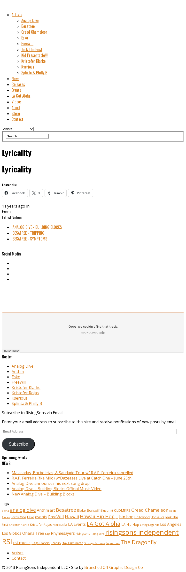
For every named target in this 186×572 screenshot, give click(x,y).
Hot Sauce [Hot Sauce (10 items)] (157, 517)
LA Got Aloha (21, 96)
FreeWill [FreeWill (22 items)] (56, 516)
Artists (17, 14)
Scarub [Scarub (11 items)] (56, 543)
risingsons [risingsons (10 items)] (83, 534)
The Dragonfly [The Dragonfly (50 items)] (138, 542)
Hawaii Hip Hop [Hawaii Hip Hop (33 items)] (97, 516)
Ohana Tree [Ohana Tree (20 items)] (33, 533)
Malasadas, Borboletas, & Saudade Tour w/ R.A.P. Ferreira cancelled (72, 472)
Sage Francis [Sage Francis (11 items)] (40, 543)
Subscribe (18, 444)
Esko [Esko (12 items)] (30, 517)
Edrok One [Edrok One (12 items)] (18, 517)
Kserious (27, 67)
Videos (17, 102)
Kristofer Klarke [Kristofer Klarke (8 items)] (19, 524)
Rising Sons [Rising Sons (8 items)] (97, 533)
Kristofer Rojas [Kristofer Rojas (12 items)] (41, 524)
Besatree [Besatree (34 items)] (66, 510)
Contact (17, 119)
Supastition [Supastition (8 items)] (113, 543)
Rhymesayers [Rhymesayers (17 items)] (63, 533)
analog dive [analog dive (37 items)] (23, 509)
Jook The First (31, 49)
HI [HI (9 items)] (117, 517)
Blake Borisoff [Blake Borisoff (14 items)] (88, 510)
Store (16, 113)
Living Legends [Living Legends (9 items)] (149, 524)
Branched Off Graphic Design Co (113, 567)
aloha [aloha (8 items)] (5, 510)
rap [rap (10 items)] (47, 534)
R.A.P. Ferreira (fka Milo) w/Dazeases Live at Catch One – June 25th (72, 478)
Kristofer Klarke (33, 61)
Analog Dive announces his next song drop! (51, 483)
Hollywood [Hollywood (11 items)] (142, 517)
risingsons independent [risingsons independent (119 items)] (142, 532)
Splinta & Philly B (34, 73)
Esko (24, 38)
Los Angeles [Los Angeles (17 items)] (170, 524)
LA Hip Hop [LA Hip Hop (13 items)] (130, 524)
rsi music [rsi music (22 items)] (22, 542)
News (15, 78)
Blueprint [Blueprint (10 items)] (107, 511)
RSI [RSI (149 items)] (7, 541)
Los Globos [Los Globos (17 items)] (11, 533)
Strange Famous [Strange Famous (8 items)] (94, 543)
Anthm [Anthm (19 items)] (43, 510)
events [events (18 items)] (41, 516)
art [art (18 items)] (52, 510)
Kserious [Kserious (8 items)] (58, 524)
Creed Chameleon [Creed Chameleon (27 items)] (149, 510)
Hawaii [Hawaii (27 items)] (72, 516)
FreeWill (27, 43)
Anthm (18, 371)
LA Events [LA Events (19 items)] (77, 524)
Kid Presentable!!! (34, 55)
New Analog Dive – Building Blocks (43, 494)
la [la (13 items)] (65, 524)
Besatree (28, 26)
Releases (18, 84)
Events (16, 90)
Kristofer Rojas (25, 392)
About (16, 107)
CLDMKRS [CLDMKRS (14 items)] (122, 510)
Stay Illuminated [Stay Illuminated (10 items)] (72, 543)
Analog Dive (30, 20)
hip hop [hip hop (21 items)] (126, 516)
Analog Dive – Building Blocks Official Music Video (56, 488)
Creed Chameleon (34, 32)
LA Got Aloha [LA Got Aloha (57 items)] (103, 523)
